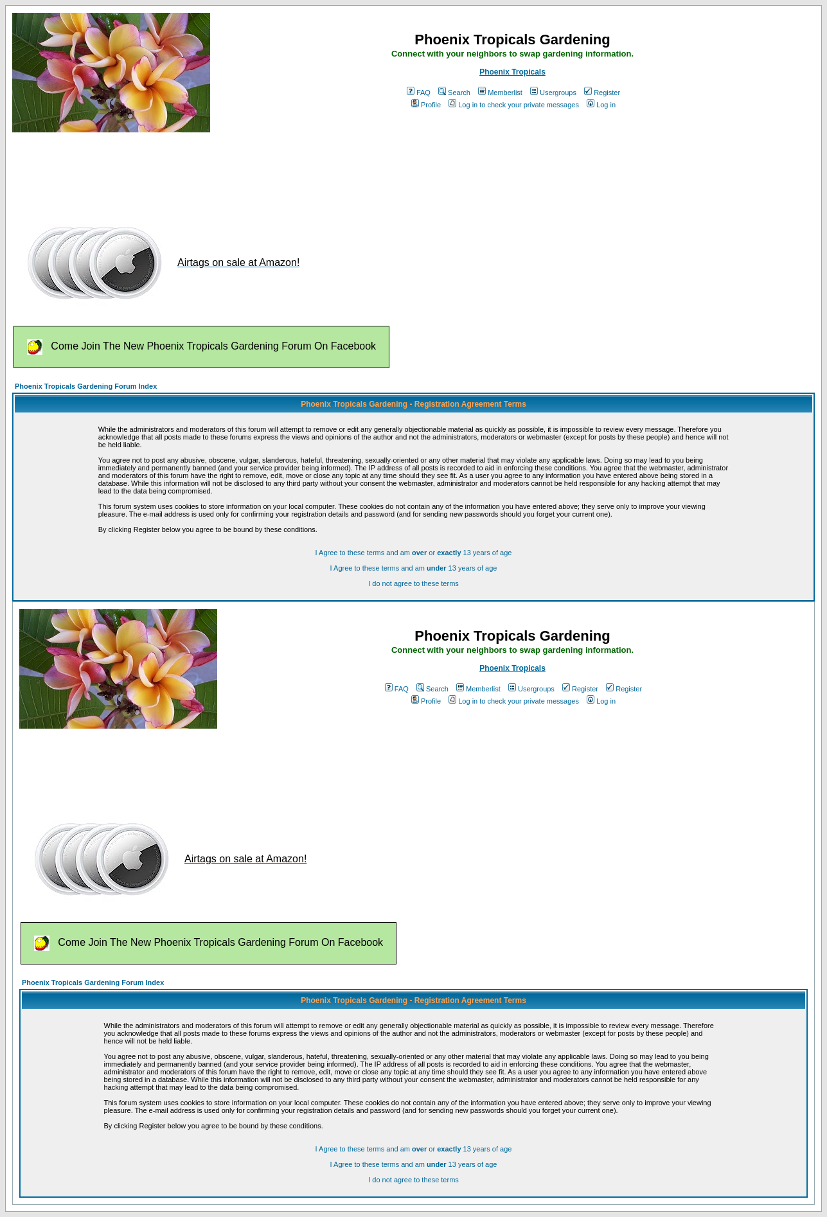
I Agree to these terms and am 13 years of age (413, 568)
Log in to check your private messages (514, 105)
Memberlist (500, 92)
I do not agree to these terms (413, 583)
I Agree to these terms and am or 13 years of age (414, 552)
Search (454, 92)
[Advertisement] (246, 172)
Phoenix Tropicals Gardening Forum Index (86, 386)
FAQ (419, 92)
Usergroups (553, 92)
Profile (426, 105)
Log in (601, 105)
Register (602, 92)
